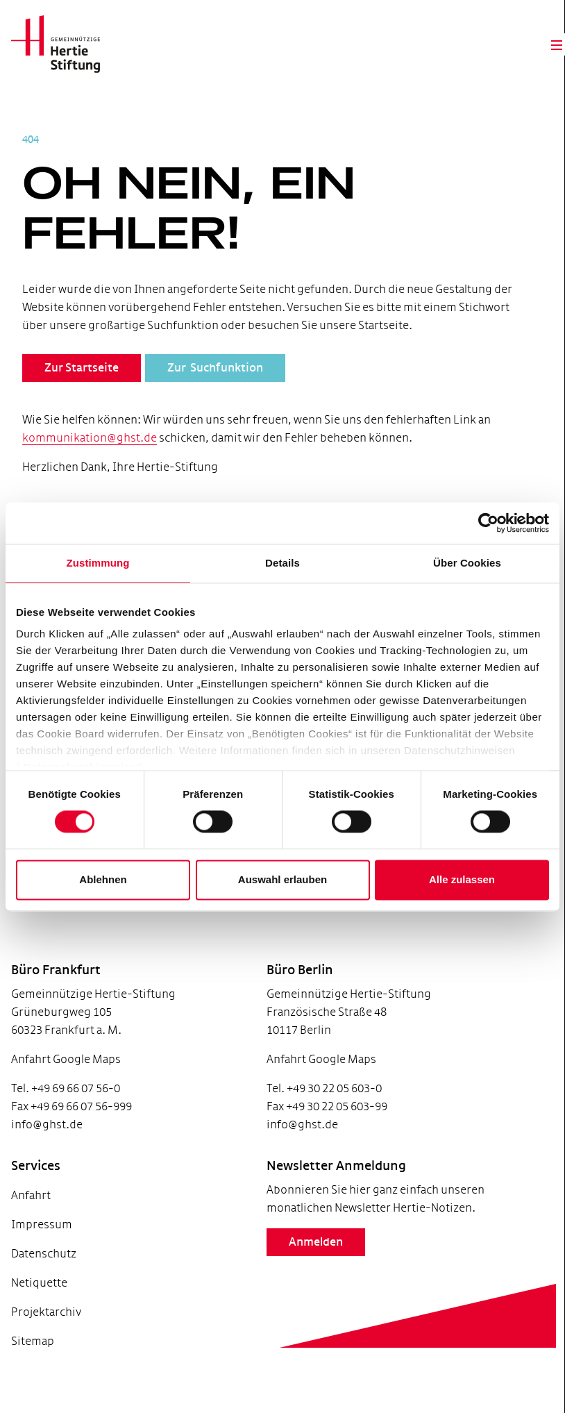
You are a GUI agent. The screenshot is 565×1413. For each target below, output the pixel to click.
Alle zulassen (462, 879)
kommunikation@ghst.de (104, 455)
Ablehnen (102, 879)
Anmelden (293, 1278)
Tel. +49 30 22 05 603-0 (301, 1106)
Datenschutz (43, 1271)
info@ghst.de (47, 1142)
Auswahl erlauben (282, 879)
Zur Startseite (81, 386)
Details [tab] (282, 563)
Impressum (41, 1242)
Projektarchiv (46, 1330)
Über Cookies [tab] (467, 563)
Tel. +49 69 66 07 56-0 (65, 1106)
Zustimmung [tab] (98, 563)
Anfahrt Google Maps (66, 1077)
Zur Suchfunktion (215, 386)
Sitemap (32, 1359)
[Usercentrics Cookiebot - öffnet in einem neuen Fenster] (488, 522)
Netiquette (39, 1300)
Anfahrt (31, 1213)
